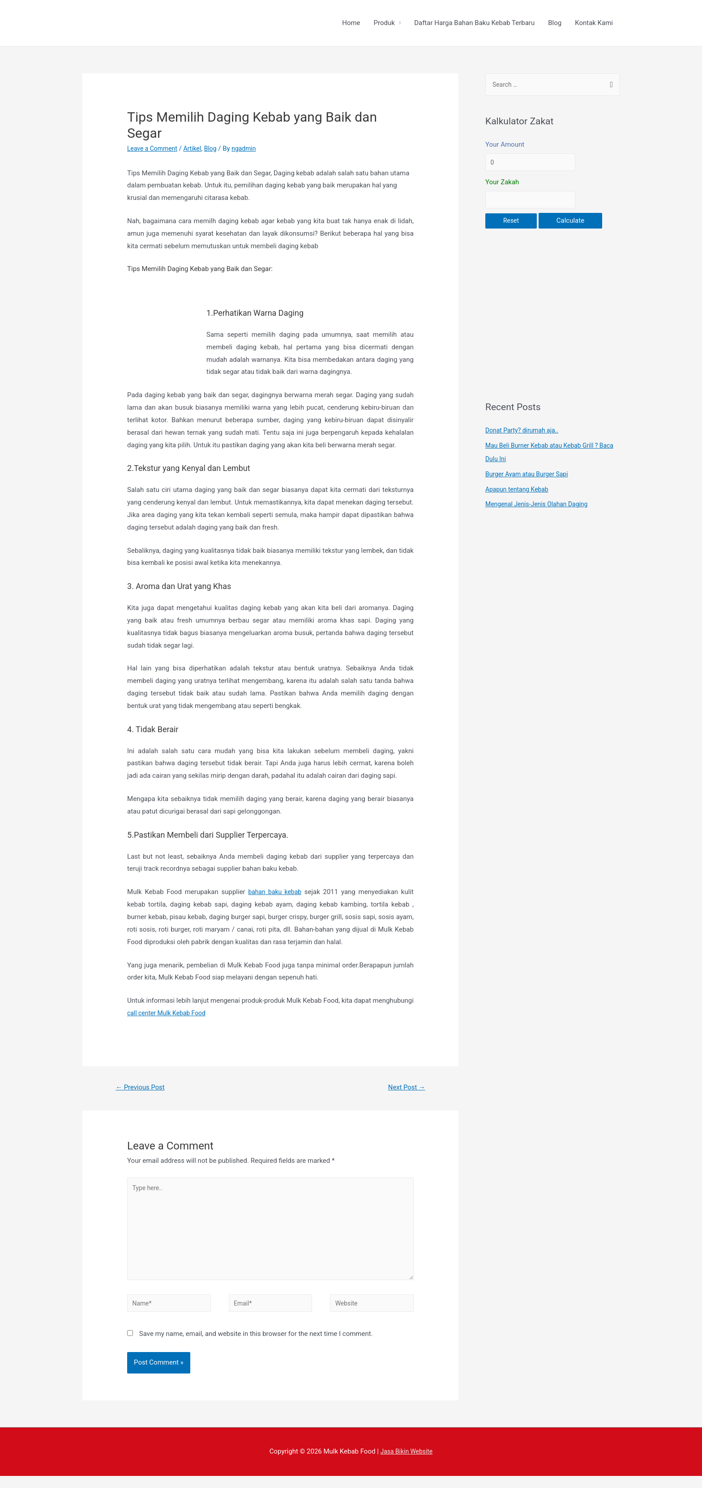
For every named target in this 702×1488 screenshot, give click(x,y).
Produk (384, 24)
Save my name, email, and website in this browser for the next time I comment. (256, 1346)
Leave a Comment (154, 149)
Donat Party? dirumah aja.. (524, 436)
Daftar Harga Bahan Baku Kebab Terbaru (474, 24)
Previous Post (142, 1089)
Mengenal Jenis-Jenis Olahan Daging (540, 509)
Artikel (196, 149)
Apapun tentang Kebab (519, 494)
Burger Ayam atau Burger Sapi (529, 479)
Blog (554, 24)
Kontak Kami (594, 24)
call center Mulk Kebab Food (169, 1014)
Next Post (405, 1089)
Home (351, 24)
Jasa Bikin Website (406, 1463)
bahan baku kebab (275, 893)
